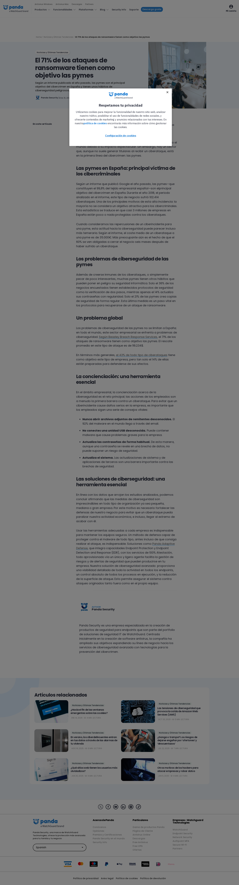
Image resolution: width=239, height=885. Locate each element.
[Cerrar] (167, 92)
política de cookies (95, 123)
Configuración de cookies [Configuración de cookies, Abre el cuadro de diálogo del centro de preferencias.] (120, 135)
